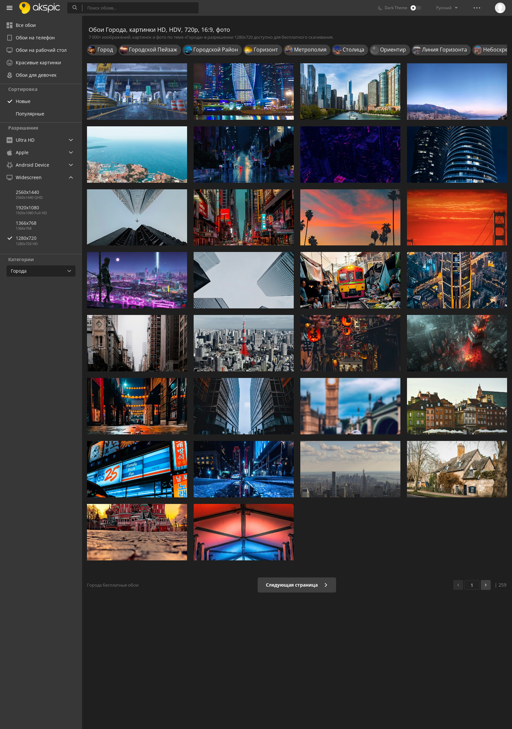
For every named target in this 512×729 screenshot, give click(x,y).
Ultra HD (20, 140)
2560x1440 (27, 192)
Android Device (28, 165)
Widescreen (24, 177)
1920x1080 (27, 207)
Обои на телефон (31, 37)
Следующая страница (297, 585)
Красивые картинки (34, 62)
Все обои (21, 25)
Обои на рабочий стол (37, 50)
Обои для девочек (31, 75)
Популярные (30, 114)
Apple (18, 152)
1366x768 (26, 222)
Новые (23, 101)
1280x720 (49, 238)
